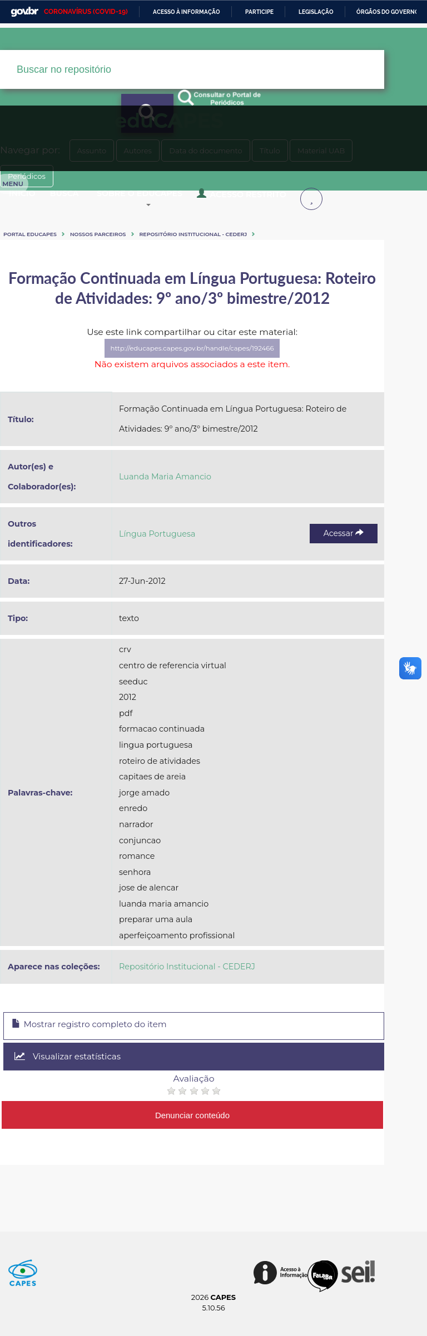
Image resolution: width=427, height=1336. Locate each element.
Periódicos (254, 300)
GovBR (24, 12)
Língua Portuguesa (215, 603)
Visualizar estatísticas (301, 1085)
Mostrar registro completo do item (131, 1086)
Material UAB (177, 300)
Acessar (347, 603)
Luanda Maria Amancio (223, 566)
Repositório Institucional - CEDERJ (223, 280)
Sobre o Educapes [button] (224, 243)
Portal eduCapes (59, 280)
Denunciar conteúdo (233, 1113)
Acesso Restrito (111, 247)
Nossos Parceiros (128, 280)
